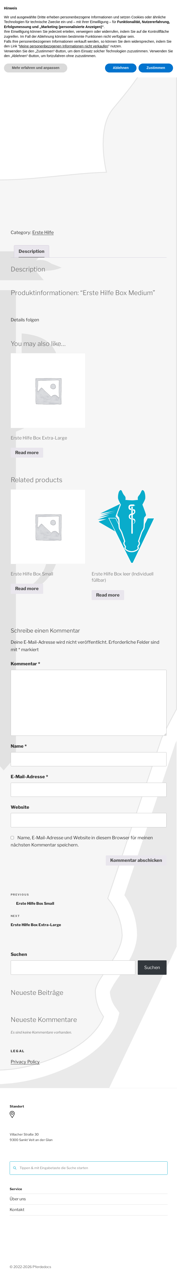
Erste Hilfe (43, 232)
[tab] (31, 251)
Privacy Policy (25, 1061)
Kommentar (25, 663)
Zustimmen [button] (155, 1269)
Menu (88, 46)
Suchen (19, 954)
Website (20, 807)
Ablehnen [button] (121, 1269)
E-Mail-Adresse (29, 776)
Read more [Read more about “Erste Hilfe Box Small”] (27, 588)
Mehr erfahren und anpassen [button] (35, 1269)
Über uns (18, 1199)
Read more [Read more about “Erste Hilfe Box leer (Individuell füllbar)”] (108, 595)
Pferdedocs (103, 16)
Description (31, 251)
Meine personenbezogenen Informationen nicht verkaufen (63, 1248)
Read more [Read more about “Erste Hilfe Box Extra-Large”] (27, 452)
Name (19, 746)
